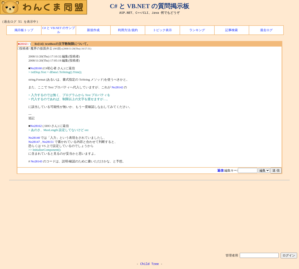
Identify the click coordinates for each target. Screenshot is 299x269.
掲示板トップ (24, 30)
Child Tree (149, 264)
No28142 (117, 87)
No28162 (36, 126)
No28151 (48, 142)
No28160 (36, 68)
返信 (220, 170)
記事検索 (231, 30)
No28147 (34, 142)
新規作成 (93, 30)
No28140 (34, 137)
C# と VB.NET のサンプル (58, 30)
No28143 (36, 161)
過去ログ (266, 30)
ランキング (197, 30)
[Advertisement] (149, 215)
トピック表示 (162, 30)
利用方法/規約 (128, 30)
